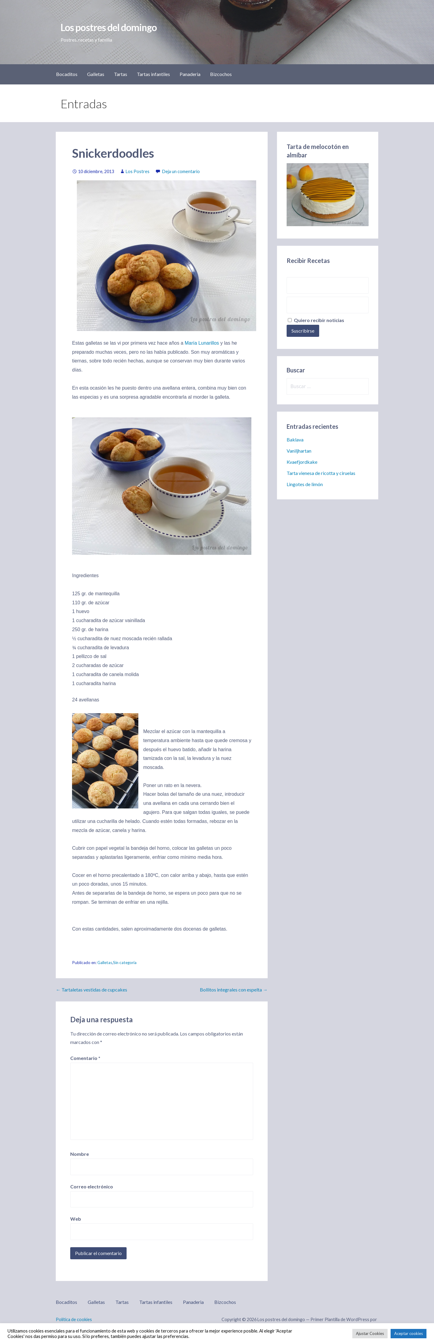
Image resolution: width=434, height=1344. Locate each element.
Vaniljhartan (299, 451)
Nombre (79, 1154)
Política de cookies (74, 1319)
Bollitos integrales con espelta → (234, 989)
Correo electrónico (91, 1186)
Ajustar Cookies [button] (370, 1333)
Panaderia (190, 74)
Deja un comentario (181, 171)
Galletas (95, 74)
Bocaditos (66, 74)
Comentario (85, 1058)
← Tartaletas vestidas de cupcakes (91, 989)
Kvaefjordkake (302, 462)
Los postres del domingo (109, 27)
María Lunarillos (202, 343)
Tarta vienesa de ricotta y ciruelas (321, 473)
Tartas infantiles (153, 74)
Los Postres (137, 171)
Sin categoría (125, 962)
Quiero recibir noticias (316, 320)
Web (75, 1219)
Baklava (295, 439)
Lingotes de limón (305, 484)
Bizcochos (221, 74)
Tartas (120, 74)
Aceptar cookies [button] (408, 1333)
